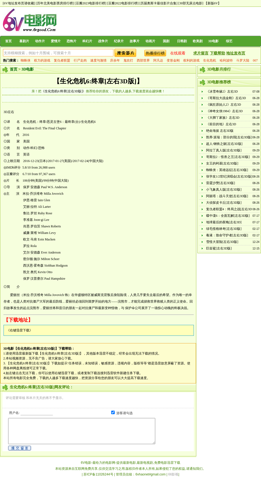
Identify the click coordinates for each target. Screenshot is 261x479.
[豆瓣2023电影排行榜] (90, 3)
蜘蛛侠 (25, 60)
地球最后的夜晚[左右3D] (224, 222)
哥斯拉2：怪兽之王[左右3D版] (228, 157)
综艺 (229, 41)
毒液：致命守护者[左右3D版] (227, 235)
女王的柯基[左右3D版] (222, 163)
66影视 (173, 474)
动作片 (40, 41)
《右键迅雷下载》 (20, 330)
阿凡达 (158, 60)
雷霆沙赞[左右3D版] (220, 183)
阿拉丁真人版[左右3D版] (224, 150)
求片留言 (201, 53)
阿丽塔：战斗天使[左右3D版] (227, 196)
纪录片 (119, 41)
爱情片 (56, 41)
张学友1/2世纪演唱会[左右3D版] (229, 176)
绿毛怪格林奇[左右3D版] (224, 229)
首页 (8, 41)
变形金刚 (173, 60)
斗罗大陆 (242, 60)
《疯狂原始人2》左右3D (223, 104)
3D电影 (213, 41)
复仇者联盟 (62, 60)
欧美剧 (198, 41)
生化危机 (209, 60)
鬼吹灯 (128, 60)
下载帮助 (217, 53)
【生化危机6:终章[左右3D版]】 (98, 81)
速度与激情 (98, 60)
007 (255, 60)
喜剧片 (24, 41)
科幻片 (87, 41)
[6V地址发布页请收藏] (19, 3)
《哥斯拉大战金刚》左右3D (226, 98)
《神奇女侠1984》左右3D (224, 111)
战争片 (103, 41)
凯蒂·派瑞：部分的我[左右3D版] (229, 137)
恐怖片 (71, 41)
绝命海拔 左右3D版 (220, 131)
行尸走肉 (80, 60)
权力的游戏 (42, 60)
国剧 (166, 41)
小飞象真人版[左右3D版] (224, 189)
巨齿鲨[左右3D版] (219, 248)
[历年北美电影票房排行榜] (55, 3)
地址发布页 (235, 53)
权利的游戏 (191, 60)
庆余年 (115, 60)
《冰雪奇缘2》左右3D (222, 91)
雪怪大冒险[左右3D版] (222, 242)
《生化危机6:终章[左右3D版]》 (63, 91)
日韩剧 (182, 41)
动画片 (150, 41)
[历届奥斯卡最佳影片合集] (158, 3)
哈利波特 (226, 60)
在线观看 (177, 53)
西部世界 (143, 60)
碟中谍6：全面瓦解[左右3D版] (228, 216)
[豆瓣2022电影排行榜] (123, 3)
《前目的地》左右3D (221, 124)
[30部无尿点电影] (190, 3)
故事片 (134, 41)
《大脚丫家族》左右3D (223, 118)
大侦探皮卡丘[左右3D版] (224, 203)
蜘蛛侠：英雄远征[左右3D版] (227, 170)
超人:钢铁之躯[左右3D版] (224, 144)
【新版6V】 (212, 3)
